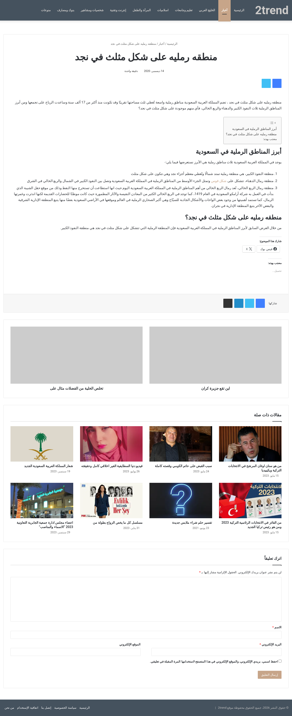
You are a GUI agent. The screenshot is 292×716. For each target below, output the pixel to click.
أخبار (224, 10)
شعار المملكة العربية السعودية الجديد (48, 466)
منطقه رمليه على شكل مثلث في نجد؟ (251, 134)
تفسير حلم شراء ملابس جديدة (192, 522)
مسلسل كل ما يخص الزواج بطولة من (118, 522)
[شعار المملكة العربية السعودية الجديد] (41, 444)
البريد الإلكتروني (271, 644)
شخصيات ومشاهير (92, 10)
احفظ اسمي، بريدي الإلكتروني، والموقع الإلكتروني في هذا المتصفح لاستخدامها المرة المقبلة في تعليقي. (214, 661)
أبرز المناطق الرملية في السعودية (254, 129)
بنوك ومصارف (65, 10)
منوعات (46, 10)
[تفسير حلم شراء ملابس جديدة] (180, 500)
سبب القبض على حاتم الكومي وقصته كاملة (183, 466)
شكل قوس (219, 181)
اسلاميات (163, 10)
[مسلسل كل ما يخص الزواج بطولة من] (111, 500)
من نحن (9, 707)
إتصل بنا (46, 707)
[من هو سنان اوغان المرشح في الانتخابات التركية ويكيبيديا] (250, 444)
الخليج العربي (207, 10)
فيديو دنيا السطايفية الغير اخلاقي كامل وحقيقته (112, 466)
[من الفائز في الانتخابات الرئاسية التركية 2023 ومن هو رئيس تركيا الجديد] (250, 500)
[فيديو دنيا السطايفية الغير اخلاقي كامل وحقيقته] (111, 444)
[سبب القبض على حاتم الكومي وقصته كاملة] (180, 444)
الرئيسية (239, 10)
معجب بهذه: (270, 139)
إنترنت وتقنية (118, 10)
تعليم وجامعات (184, 10)
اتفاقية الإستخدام (27, 707)
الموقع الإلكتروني (130, 644)
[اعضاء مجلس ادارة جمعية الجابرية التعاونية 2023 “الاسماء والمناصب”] (41, 500)
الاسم (277, 627)
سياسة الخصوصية (65, 707)
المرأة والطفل (142, 10)
